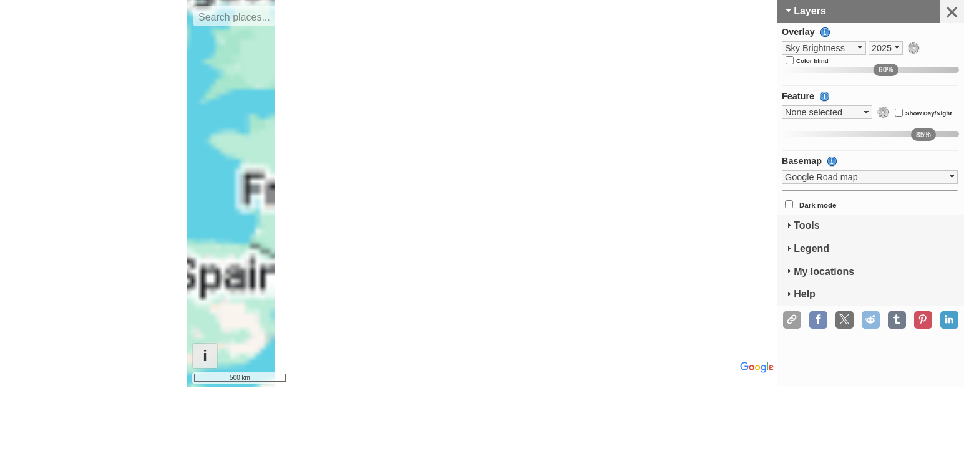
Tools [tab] (801, 225)
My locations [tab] (819, 271)
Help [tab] (800, 294)
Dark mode (818, 205)
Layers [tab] (805, 11)
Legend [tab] (806, 248)
